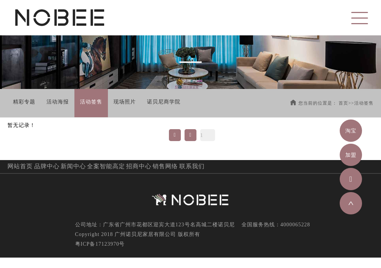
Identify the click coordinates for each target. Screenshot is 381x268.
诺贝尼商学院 (163, 102)
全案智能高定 (106, 166)
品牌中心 (47, 166)
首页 (343, 103)
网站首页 (20, 166)
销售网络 (165, 166)
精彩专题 (24, 102)
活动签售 (91, 102)
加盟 (350, 155)
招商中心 (138, 166)
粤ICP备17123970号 (100, 244)
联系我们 (192, 166)
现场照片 (124, 102)
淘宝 (350, 131)
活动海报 (58, 102)
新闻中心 (73, 166)
